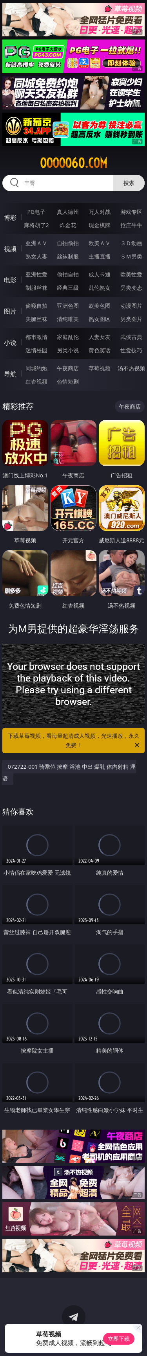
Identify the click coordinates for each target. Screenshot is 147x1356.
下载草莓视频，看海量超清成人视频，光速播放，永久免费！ (74, 741)
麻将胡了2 (36, 225)
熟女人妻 (36, 256)
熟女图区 (100, 319)
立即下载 (119, 1338)
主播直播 (100, 256)
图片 (10, 311)
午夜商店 (68, 368)
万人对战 (100, 211)
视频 (10, 248)
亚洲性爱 (36, 274)
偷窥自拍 (36, 305)
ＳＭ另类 (131, 256)
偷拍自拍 (68, 274)
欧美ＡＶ (100, 243)
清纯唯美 (68, 319)
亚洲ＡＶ (36, 243)
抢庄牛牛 (131, 225)
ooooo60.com (73, 163)
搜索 (128, 183)
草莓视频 (100, 368)
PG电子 (36, 211)
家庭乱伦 (68, 337)
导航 (10, 373)
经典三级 (68, 287)
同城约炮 (36, 368)
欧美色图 (100, 305)
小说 (10, 342)
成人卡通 (100, 274)
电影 (10, 280)
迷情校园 (36, 350)
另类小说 (68, 350)
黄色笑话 (100, 350)
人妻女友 (100, 337)
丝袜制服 (68, 256)
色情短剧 (68, 381)
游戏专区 (131, 211)
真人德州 (68, 211)
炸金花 (68, 225)
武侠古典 (131, 337)
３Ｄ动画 (131, 243)
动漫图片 (131, 305)
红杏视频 (36, 381)
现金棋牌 (100, 225)
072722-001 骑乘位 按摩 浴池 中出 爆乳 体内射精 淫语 (69, 772)
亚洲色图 (68, 305)
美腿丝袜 (36, 319)
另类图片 (131, 319)
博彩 (10, 217)
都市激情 (36, 337)
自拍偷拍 (68, 243)
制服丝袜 (36, 287)
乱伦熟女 (100, 287)
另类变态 (131, 287)
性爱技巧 (131, 350)
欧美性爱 (131, 274)
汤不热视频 (131, 368)
